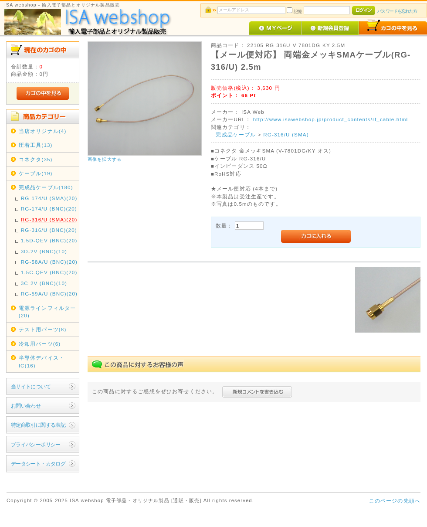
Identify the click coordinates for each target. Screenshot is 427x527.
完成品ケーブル (236, 134)
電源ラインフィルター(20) (47, 311)
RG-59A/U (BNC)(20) (49, 293)
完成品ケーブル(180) (46, 187)
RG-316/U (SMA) (286, 134)
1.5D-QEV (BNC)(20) (49, 240)
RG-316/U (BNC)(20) (49, 230)
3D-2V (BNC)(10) (44, 251)
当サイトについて (31, 386)
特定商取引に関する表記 (38, 425)
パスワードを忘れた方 (397, 11)
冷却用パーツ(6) (40, 344)
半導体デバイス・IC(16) (41, 361)
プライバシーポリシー (36, 444)
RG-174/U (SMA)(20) (49, 198)
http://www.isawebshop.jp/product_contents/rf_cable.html (330, 119)
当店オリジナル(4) (43, 131)
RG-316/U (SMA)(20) (49, 219)
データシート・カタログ (38, 463)
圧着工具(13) (36, 145)
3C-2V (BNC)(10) (44, 283)
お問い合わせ (26, 405)
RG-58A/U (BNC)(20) (49, 262)
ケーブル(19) (36, 173)
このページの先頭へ (394, 500)
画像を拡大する (105, 159)
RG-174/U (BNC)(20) (49, 208)
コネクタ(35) (36, 159)
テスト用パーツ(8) (43, 329)
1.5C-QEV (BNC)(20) (49, 272)
